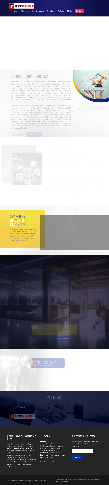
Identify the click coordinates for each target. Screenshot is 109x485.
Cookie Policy (64, 481)
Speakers (51, 11)
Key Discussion (38, 11)
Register (79, 11)
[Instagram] (49, 461)
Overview (14, 11)
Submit (77, 458)
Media (69, 11)
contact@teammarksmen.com (55, 455)
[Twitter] (44, 461)
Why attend (25, 11)
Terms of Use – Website (71, 479)
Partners (61, 11)
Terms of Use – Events (84, 479)
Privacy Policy (60, 479)
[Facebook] (40, 461)
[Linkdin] (53, 461)
